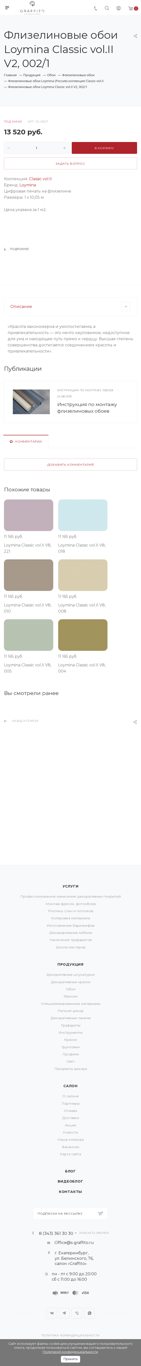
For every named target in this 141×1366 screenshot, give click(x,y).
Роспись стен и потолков (70, 911)
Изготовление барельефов (70, 925)
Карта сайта (70, 1154)
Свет (70, 1061)
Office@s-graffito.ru (74, 1242)
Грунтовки (71, 1047)
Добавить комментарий (70, 531)
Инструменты (70, 1032)
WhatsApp (89, 1313)
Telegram (64, 1313)
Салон (70, 1086)
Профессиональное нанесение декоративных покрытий (70, 896)
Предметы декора (70, 1069)
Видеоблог (70, 1181)
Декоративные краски (70, 982)
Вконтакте (51, 1313)
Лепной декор (70, 1011)
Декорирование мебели (70, 933)
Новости (70, 1132)
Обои (70, 989)
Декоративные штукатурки (70, 974)
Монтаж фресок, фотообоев (71, 904)
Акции (70, 1125)
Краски (70, 1040)
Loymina (27, 185)
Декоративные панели (71, 1018)
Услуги (71, 886)
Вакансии (70, 1147)
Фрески (70, 996)
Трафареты (70, 1025)
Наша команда (70, 1139)
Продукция (70, 964)
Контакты (70, 1192)
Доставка (70, 1118)
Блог (70, 1171)
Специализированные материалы (70, 1004)
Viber (76, 1313)
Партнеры (71, 1103)
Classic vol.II (40, 179)
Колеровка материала (70, 918)
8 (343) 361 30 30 (56, 1233)
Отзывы (70, 1111)
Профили (70, 1054)
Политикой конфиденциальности (70, 1352)
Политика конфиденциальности (70, 1335)
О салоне (70, 1096)
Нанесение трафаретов (71, 940)
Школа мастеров (70, 947)
